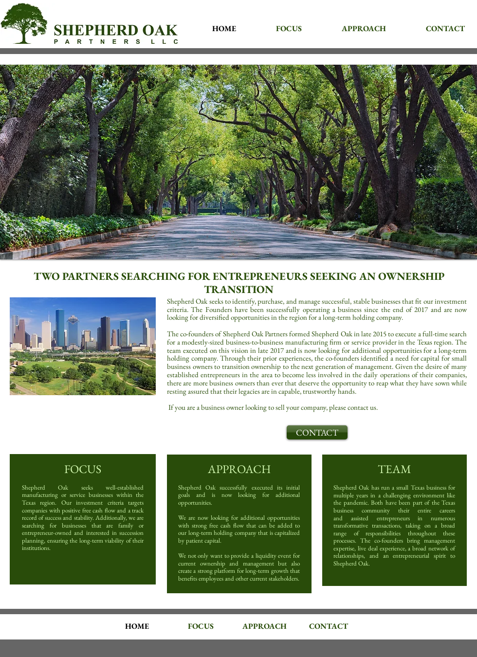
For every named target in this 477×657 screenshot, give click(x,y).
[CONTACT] (317, 432)
